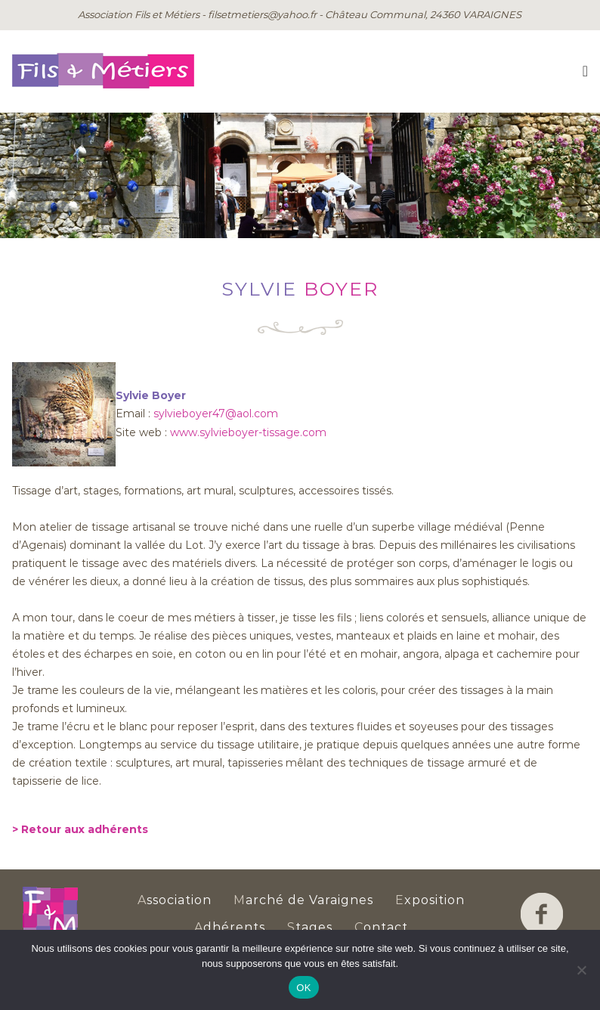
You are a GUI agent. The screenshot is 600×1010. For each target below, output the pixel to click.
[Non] (581, 969)
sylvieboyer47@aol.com (215, 413)
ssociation (175, 900)
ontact (381, 927)
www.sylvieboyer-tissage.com (248, 432)
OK (303, 987)
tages (309, 927)
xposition (430, 900)
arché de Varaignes (303, 900)
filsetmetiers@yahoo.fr (262, 14)
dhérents (229, 927)
